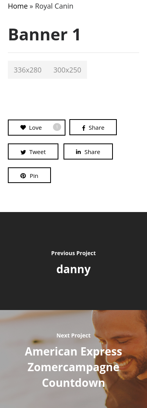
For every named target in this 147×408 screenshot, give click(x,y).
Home (18, 6)
